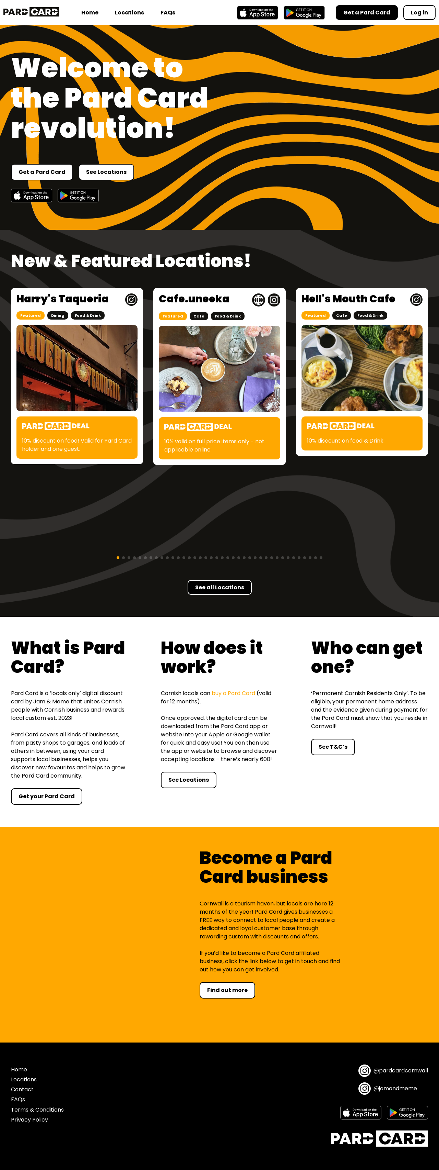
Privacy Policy (29, 1120)
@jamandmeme (387, 1088)
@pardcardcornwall (393, 1071)
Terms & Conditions (37, 1110)
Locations (129, 12)
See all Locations (219, 587)
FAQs (168, 12)
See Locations (106, 172)
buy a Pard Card (233, 693)
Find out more (227, 990)
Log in (419, 12)
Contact (22, 1089)
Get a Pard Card (42, 172)
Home (89, 12)
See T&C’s (333, 747)
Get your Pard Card (47, 796)
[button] (118, 557)
